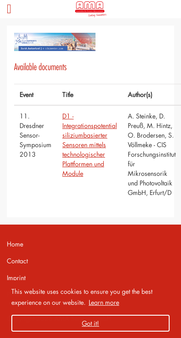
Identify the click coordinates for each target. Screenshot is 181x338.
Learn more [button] (104, 302)
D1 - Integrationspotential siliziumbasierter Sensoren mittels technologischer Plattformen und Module (89, 145)
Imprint (16, 277)
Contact (17, 260)
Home (15, 244)
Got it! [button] (90, 323)
